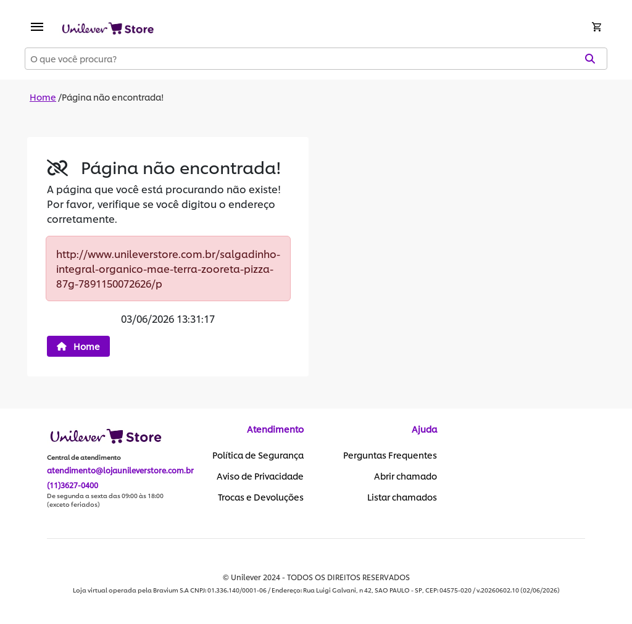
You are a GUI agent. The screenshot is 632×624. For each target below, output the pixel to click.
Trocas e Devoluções (261, 496)
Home (43, 96)
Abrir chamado (405, 475)
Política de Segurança (258, 454)
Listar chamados (402, 496)
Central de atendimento (84, 457)
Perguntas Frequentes (390, 454)
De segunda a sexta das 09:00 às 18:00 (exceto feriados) (105, 500)
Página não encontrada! (113, 96)
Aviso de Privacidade (260, 475)
